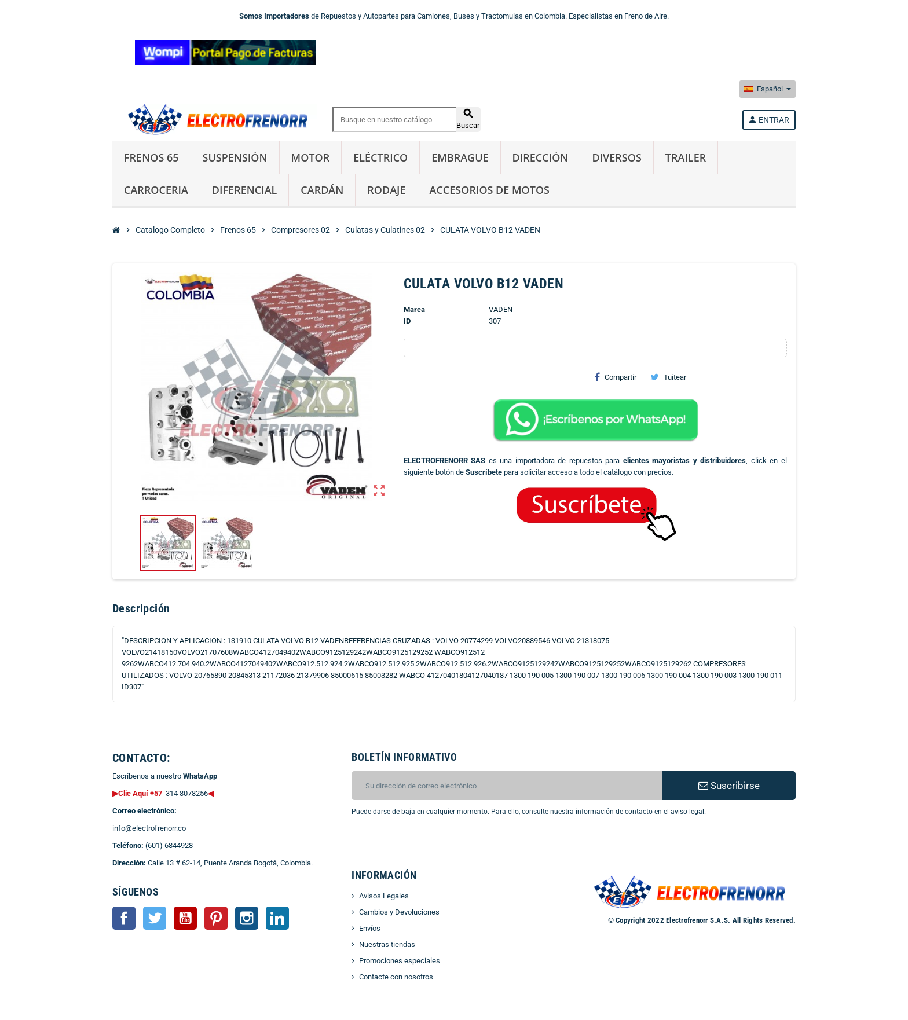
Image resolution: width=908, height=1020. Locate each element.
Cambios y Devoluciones (399, 912)
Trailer (685, 157)
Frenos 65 (151, 157)
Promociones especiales (399, 960)
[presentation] (445, 846)
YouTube (185, 918)
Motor (310, 157)
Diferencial (244, 190)
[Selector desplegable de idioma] (767, 89)
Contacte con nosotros (396, 977)
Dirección (540, 157)
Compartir (615, 376)
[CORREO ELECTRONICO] (507, 785)
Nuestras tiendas (387, 944)
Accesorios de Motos (490, 190)
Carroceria (156, 190)
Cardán (322, 190)
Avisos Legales (384, 895)
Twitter (154, 918)
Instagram (246, 918)
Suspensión (235, 157)
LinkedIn (277, 918)
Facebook (124, 918)
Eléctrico (380, 157)
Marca (414, 309)
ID (407, 321)
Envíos (369, 928)
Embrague (459, 157)
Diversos (616, 157)
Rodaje (386, 190)
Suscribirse (729, 785)
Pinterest (216, 918)
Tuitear (668, 376)
